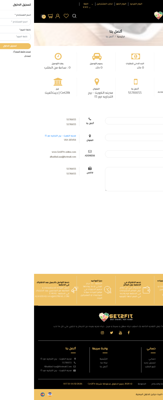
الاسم (154, 114)
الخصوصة (108, 384)
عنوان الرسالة (150, 147)
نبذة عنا (69, 363)
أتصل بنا (69, 367)
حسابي (118, 359)
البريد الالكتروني (149, 131)
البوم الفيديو (102, 4)
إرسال (150, 199)
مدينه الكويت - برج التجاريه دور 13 (66, 95)
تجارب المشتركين (71, 4)
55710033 (100, 93)
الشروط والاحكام (125, 384)
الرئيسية (87, 37)
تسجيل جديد (116, 363)
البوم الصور (87, 4)
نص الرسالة (151, 164)
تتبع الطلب (116, 367)
